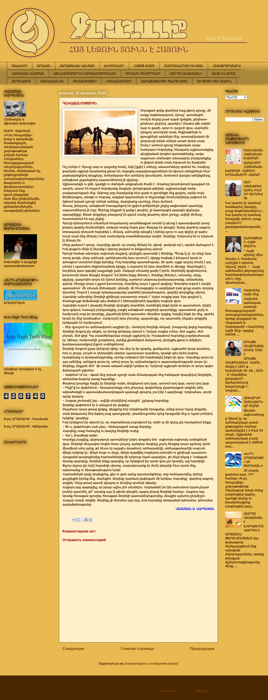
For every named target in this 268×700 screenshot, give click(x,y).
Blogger (202, 691)
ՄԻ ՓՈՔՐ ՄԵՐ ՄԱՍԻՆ (214, 81)
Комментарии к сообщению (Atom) (151, 663)
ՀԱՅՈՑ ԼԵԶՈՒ (144, 66)
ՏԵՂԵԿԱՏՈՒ (21, 81)
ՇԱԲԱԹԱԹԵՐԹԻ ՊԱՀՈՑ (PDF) (164, 81)
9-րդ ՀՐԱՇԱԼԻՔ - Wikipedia (26, 426)
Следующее (73, 649)
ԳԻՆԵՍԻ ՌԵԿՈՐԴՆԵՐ (143, 73)
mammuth (168, 691)
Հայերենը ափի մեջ (252, 292)
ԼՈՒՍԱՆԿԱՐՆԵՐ (119, 81)
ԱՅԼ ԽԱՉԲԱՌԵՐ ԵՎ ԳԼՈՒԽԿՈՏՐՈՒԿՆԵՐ (85, 73)
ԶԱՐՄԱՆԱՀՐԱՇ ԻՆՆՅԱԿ (183, 66)
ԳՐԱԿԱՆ (44, 66)
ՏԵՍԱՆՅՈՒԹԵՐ (85, 81)
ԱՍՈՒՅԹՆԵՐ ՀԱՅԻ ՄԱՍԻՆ (253, 242)
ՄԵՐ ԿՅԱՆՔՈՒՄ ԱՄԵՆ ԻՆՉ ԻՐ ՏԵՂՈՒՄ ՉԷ (253, 190)
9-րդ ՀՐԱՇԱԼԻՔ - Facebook (26, 419)
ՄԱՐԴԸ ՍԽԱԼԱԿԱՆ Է (186, 73)
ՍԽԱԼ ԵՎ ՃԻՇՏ (223, 73)
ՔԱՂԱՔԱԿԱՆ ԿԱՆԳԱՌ (77, 66)
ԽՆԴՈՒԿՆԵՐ (114, 66)
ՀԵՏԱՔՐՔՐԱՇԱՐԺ (227, 66)
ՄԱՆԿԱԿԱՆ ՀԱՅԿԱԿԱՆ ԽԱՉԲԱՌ (253, 154)
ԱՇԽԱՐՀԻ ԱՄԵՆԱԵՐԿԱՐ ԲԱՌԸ (253, 402)
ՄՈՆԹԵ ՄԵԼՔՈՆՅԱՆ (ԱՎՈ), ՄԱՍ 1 (254, 348)
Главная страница (137, 649)
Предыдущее (202, 649)
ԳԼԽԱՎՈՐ (19, 66)
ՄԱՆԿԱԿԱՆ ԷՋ (51, 81)
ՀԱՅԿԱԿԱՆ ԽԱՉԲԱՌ (28, 73)
